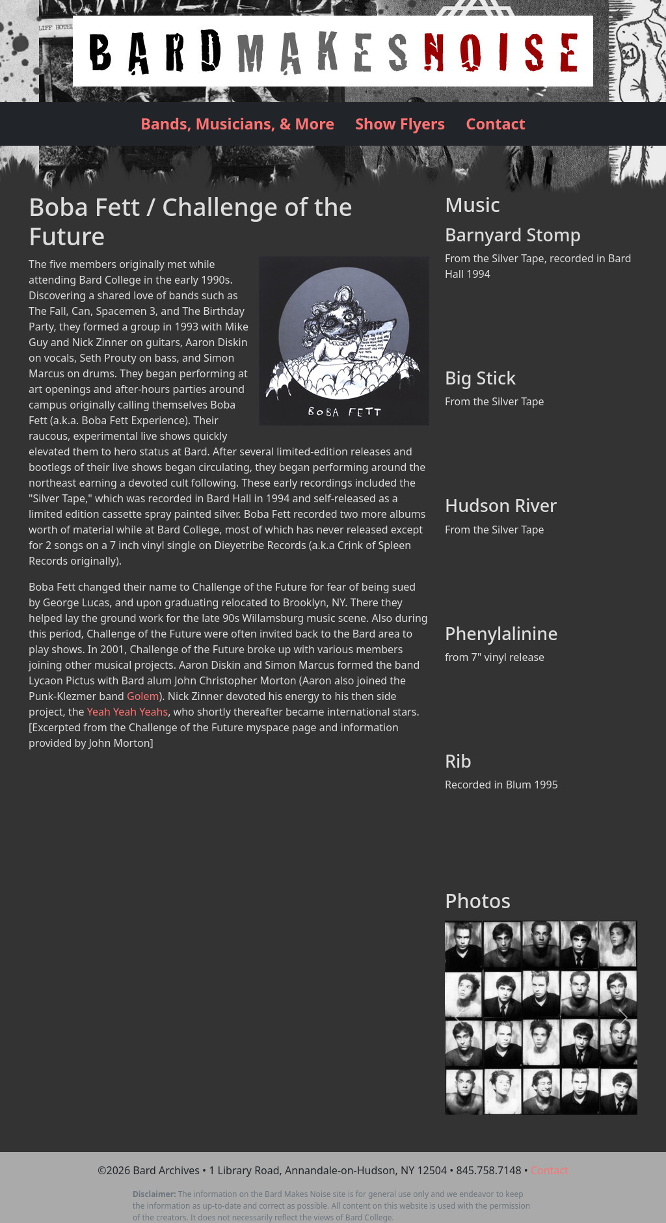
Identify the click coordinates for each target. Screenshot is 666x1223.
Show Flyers (400, 123)
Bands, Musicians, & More (237, 123)
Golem (143, 696)
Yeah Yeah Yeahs (127, 712)
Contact (496, 123)
